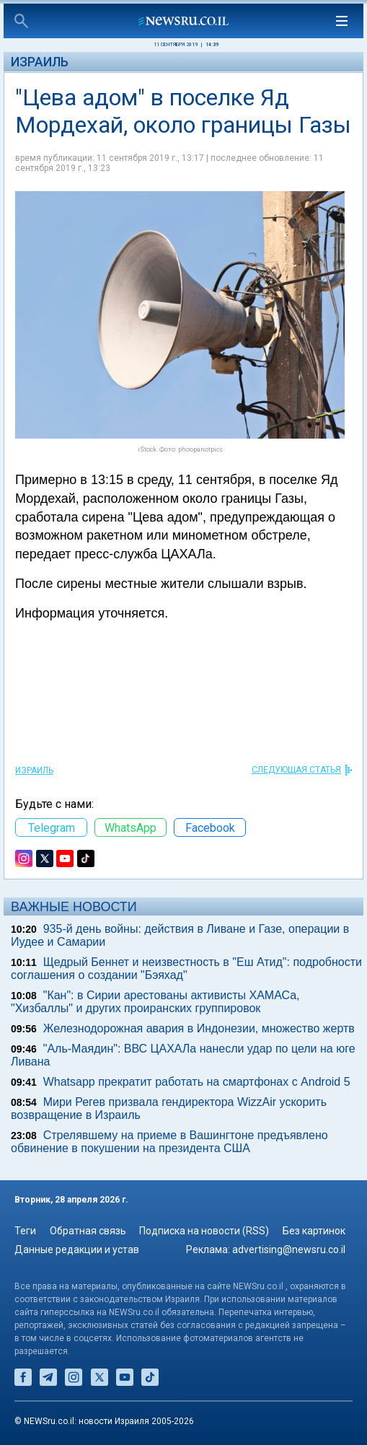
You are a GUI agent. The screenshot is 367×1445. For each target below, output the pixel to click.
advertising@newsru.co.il (288, 1249)
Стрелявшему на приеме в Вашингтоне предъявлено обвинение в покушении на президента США (169, 1141)
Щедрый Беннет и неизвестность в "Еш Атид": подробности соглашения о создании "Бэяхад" (186, 968)
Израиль (39, 61)
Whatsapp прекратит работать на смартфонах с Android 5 (196, 1082)
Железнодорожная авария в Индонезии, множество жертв (199, 1028)
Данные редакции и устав (76, 1249)
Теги (25, 1231)
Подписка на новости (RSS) (204, 1231)
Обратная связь (88, 1231)
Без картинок (314, 1231)
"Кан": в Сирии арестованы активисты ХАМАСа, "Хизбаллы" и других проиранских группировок (155, 1001)
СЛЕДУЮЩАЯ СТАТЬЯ (296, 770)
